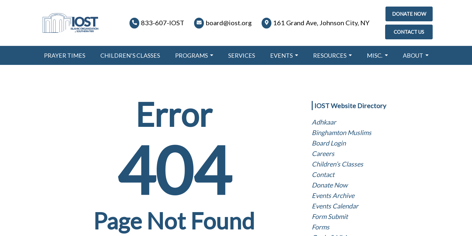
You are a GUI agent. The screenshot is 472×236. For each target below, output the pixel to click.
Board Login (329, 143)
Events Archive (333, 195)
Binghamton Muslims (341, 132)
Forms (320, 227)
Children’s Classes (337, 164)
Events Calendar (335, 206)
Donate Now (329, 185)
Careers (323, 153)
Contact (323, 174)
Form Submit (330, 216)
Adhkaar (324, 122)
